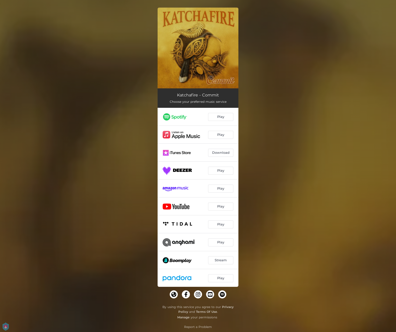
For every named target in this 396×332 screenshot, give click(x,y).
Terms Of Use (206, 312)
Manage (183, 317)
